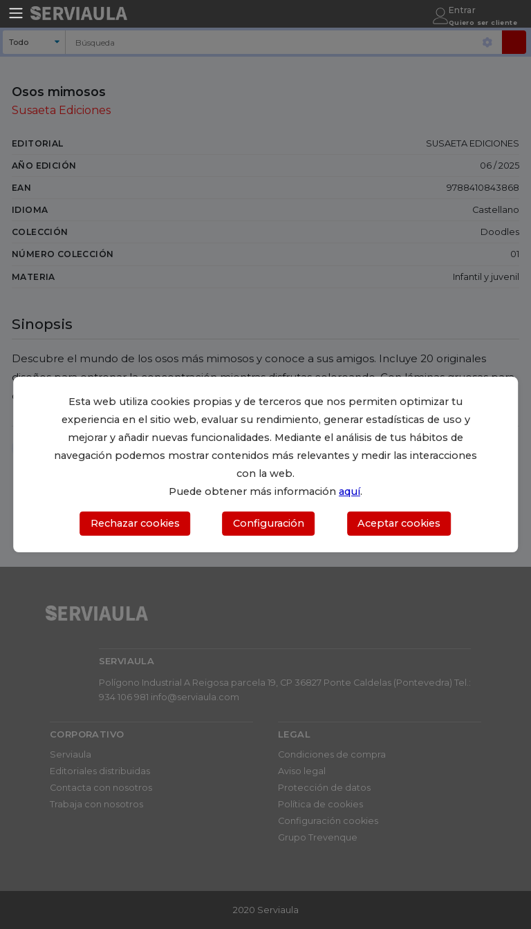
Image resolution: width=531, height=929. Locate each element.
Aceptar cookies (398, 523)
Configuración (268, 523)
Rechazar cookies (135, 523)
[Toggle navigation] (16, 13)
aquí (349, 491)
